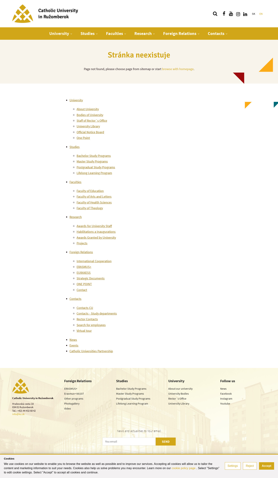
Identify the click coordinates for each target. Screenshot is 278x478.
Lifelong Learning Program (94, 173)
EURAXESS (84, 273)
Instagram (226, 398)
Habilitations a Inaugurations (96, 232)
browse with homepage (178, 69)
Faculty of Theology (90, 208)
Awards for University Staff (94, 226)
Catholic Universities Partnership (91, 351)
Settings (233, 465)
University (59, 33)
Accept (266, 465)
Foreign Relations (179, 33)
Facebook (226, 393)
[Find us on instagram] (238, 13)
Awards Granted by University (96, 237)
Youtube (225, 403)
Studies (87, 33)
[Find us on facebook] (223, 13)
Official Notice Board (90, 132)
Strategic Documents (91, 278)
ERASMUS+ (84, 267)
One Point (83, 138)
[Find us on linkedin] (245, 13)
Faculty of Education (90, 191)
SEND (165, 441)
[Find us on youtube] (231, 13)
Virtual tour (84, 331)
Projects (82, 243)
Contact (82, 290)
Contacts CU (85, 308)
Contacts (216, 33)
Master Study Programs (92, 161)
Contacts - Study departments (97, 313)
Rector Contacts (87, 319)
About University (88, 109)
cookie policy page (184, 468)
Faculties (114, 33)
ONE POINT (84, 284)
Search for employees (91, 325)
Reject (250, 465)
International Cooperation (94, 261)
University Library (88, 126)
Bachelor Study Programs (94, 156)
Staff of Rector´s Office (92, 121)
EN (261, 13)
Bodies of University (90, 115)
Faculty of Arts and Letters (94, 196)
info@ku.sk (18, 414)
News (73, 340)
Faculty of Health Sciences (94, 202)
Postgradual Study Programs (96, 167)
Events (74, 345)
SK (253, 13)
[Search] (215, 13)
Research (143, 33)
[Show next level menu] (71, 34)
